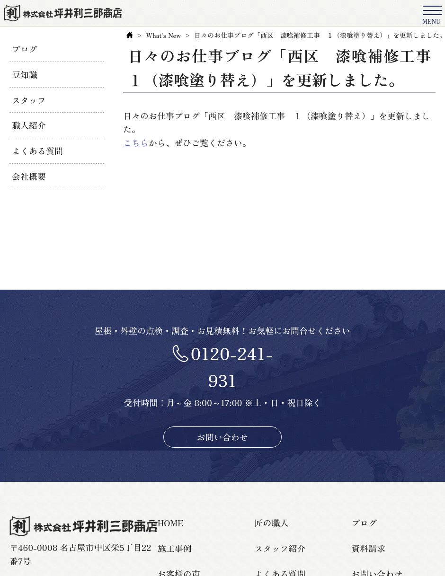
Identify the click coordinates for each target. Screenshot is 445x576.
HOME (170, 522)
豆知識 (24, 74)
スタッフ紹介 (280, 548)
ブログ (24, 49)
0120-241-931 (231, 366)
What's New (163, 35)
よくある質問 (37, 150)
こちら (136, 142)
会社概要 (29, 176)
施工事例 (175, 548)
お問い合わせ (222, 437)
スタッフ (29, 100)
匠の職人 (272, 522)
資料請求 (368, 548)
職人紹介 (29, 125)
